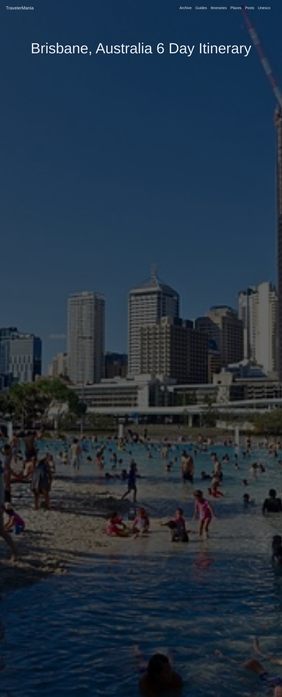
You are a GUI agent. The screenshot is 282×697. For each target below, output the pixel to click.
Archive (185, 8)
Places (235, 8)
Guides (201, 8)
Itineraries (219, 8)
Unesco (264, 8)
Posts (249, 8)
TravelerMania (20, 7)
